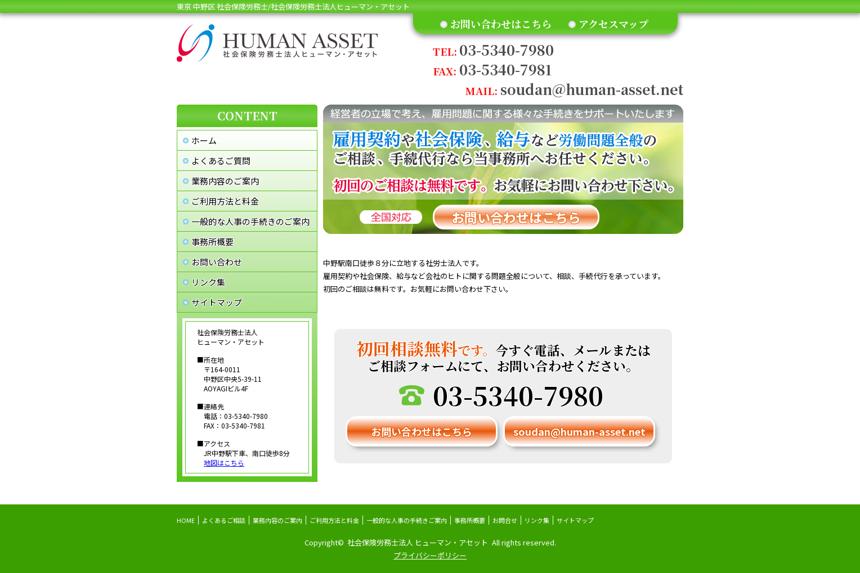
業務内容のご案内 (225, 181)
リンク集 (208, 282)
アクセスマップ (613, 23)
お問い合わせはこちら (501, 23)
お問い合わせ (216, 262)
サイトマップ (216, 302)
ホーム (204, 140)
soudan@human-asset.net (574, 89)
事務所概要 (212, 241)
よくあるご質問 (220, 160)
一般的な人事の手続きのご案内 (250, 221)
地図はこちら (224, 462)
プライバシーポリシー (430, 555)
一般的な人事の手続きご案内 (406, 520)
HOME (186, 520)
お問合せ (504, 520)
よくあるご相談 (223, 520)
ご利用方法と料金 (225, 201)
